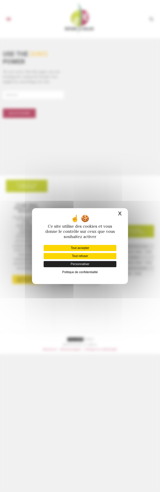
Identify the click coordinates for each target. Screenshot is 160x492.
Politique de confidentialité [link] (80, 272)
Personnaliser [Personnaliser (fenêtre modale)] (80, 264)
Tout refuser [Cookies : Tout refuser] (80, 256)
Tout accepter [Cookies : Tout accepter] (80, 248)
